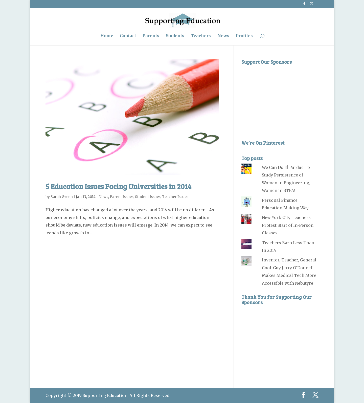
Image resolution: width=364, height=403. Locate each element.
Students (175, 36)
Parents (151, 36)
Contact (128, 36)
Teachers (201, 36)
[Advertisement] (279, 98)
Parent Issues (121, 196)
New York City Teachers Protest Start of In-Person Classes (287, 225)
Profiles (244, 36)
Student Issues (148, 196)
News (223, 36)
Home (106, 36)
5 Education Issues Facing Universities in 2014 (118, 186)
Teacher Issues (175, 196)
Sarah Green (62, 196)
